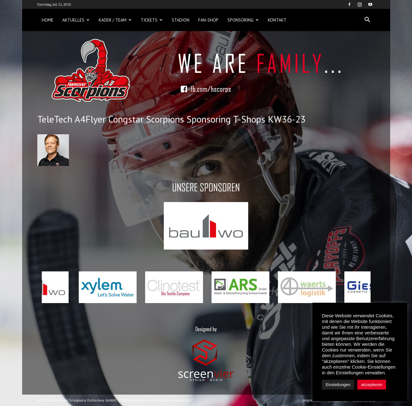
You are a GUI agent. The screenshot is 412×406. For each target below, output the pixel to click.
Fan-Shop (208, 20)
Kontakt (277, 20)
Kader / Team (115, 20)
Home (47, 20)
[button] (367, 20)
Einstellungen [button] (338, 384)
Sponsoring (243, 20)
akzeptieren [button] (371, 384)
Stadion (180, 20)
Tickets (152, 20)
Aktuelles (75, 20)
